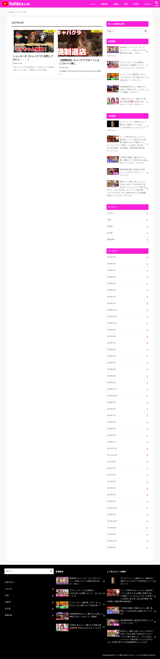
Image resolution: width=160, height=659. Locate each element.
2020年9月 (111, 257)
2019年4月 (111, 363)
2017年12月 (112, 448)
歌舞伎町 (104, 4)
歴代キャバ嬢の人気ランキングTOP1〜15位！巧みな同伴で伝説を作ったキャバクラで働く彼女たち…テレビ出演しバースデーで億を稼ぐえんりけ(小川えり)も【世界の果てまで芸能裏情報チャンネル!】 (126, 188)
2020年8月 (111, 264)
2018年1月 (111, 442)
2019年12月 (112, 310)
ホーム (92, 4)
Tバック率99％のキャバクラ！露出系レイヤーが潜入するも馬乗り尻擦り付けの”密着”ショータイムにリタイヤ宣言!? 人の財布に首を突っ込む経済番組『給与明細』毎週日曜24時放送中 (126, 144)
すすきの (147, 4)
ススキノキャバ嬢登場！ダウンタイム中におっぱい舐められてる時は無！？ (126, 77)
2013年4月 (111, 528)
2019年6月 (111, 349)
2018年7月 (111, 415)
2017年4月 (111, 481)
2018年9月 (111, 402)
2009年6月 (111, 547)
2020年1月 (111, 303)
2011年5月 (111, 534)
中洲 (126, 4)
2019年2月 (111, 376)
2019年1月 (111, 382)
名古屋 (135, 4)
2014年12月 (112, 508)
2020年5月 (111, 277)
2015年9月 (111, 501)
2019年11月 (112, 316)
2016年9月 (111, 495)
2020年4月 (111, 284)
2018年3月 (111, 429)
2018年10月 (112, 396)
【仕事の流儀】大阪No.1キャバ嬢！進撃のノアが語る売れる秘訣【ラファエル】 (126, 160)
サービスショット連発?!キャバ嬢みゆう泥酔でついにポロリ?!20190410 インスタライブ (126, 126)
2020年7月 (111, 270)
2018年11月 (112, 389)
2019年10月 (112, 323)
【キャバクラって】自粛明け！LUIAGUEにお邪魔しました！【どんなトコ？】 (126, 65)
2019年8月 (111, 336)
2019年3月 (111, 369)
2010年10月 (112, 541)
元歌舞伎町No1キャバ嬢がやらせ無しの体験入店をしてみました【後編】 (126, 89)
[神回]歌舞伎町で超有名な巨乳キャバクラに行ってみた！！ (126, 172)
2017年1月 (111, 488)
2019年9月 (111, 330)
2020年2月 (111, 297)
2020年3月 (111, 290)
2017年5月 (111, 475)
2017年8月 (111, 462)
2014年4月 (111, 514)
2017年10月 (112, 455)
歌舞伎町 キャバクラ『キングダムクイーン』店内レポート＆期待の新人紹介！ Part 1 (126, 51)
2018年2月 (111, 435)
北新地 (116, 4)
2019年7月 (111, 343)
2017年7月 (111, 468)
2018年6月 (111, 422)
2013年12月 (112, 521)
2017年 (18, 12)
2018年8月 (111, 409)
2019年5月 (111, 356)
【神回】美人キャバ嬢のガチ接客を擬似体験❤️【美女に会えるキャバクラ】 (126, 101)
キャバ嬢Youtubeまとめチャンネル (127, 655)
